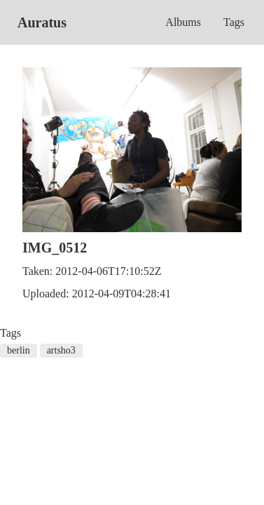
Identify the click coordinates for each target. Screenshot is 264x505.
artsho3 (61, 350)
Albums (183, 22)
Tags (233, 22)
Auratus (42, 22)
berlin (18, 350)
